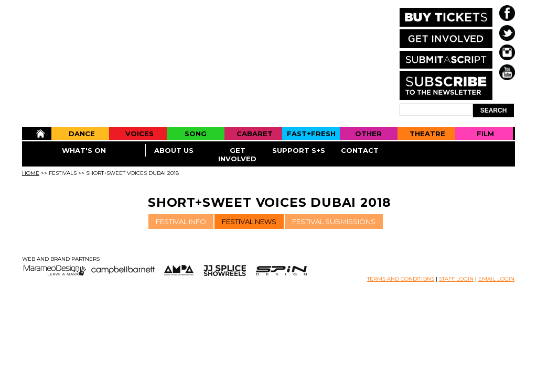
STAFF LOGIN (456, 278)
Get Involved (237, 154)
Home (36, 133)
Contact (360, 150)
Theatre (427, 133)
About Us (174, 150)
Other (368, 133)
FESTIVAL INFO (181, 221)
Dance (82, 133)
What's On (84, 150)
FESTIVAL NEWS (249, 221)
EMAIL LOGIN (496, 278)
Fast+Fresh (311, 133)
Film (485, 133)
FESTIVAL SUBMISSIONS (333, 221)
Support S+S (298, 150)
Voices (139, 133)
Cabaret (255, 133)
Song (196, 133)
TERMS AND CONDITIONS (400, 278)
